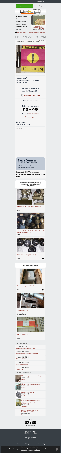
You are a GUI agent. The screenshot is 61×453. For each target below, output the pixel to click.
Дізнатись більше (35, 450)
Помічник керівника (21, 359)
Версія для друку (30, 117)
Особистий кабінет (21, 26)
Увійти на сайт (40, 1)
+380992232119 (32, 95)
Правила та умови (21, 21)
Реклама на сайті (22, 444)
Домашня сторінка (21, 16)
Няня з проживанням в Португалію (25, 348)
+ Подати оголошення (24, 6)
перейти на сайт (33, 114)
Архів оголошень (32, 444)
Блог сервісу (41, 444)
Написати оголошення (22, 19)
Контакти (18, 29)
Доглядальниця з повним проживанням (27, 353)
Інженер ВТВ (19, 369)
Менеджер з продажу (22, 364)
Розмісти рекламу (21, 24)
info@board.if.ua (30, 433)
